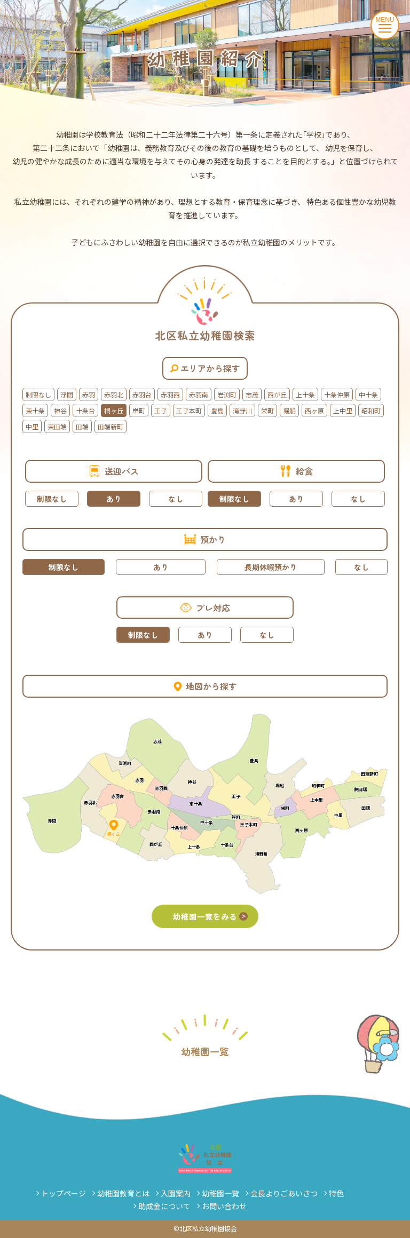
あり (113, 498)
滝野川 (242, 410)
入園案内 (176, 1193)
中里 (32, 426)
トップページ (63, 1193)
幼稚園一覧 (220, 1193)
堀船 (289, 410)
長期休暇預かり (271, 567)
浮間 (66, 394)
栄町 (267, 410)
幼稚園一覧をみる (210, 916)
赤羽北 (113, 394)
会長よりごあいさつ (284, 1193)
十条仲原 (337, 394)
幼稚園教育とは (123, 1193)
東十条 (35, 410)
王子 (160, 410)
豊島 (217, 410)
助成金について (164, 1206)
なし (175, 498)
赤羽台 (142, 394)
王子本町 (189, 410)
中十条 (368, 394)
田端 (82, 426)
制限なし (38, 394)
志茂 (252, 394)
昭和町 (371, 410)
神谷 (60, 410)
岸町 (138, 410)
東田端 (57, 426)
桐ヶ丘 (113, 410)
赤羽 (88, 394)
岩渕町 (226, 394)
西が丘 (277, 394)
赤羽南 (198, 394)
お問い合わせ (224, 1206)
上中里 (342, 410)
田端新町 (110, 426)
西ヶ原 (314, 410)
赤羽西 (170, 394)
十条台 (85, 410)
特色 (336, 1193)
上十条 (305, 394)
